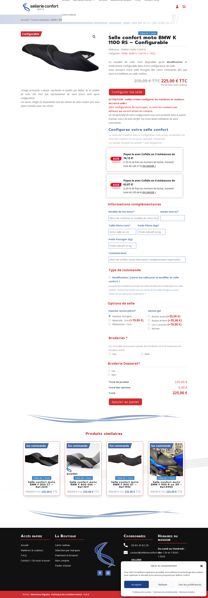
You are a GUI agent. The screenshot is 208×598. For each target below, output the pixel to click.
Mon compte (177, 8)
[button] (201, 565)
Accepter (136, 584)
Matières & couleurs (32, 550)
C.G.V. (86, 594)
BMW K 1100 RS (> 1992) (142, 53)
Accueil (25, 19)
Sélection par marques (67, 550)
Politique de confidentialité (165, 592)
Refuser (162, 584)
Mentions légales (187, 592)
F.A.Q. (24, 555)
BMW (54, 19)
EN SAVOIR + (149, 166)
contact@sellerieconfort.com (146, 552)
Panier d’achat (184, 8)
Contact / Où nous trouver (35, 560)
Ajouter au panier (125, 402)
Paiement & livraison (66, 555)
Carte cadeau (69, 14)
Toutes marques (40, 19)
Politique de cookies (142, 592)
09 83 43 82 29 (140, 545)
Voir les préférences (190, 584)
